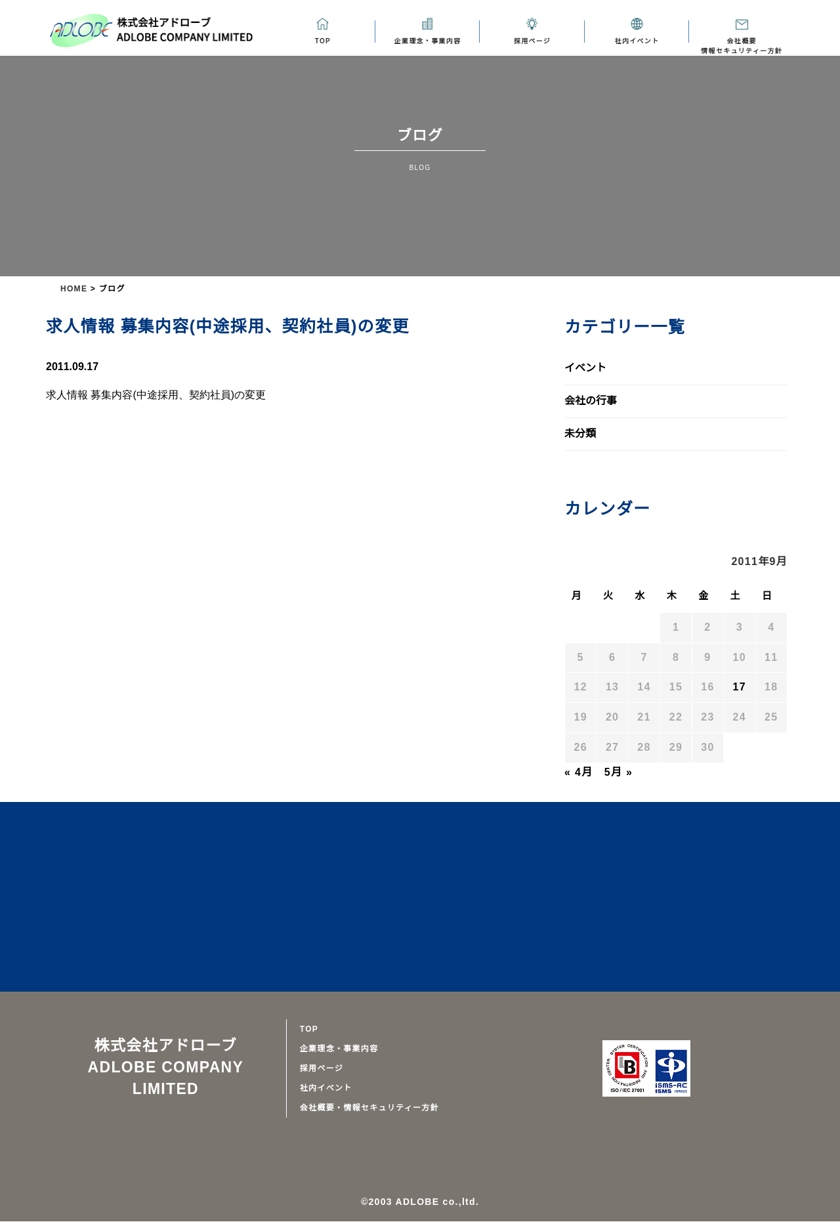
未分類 (580, 434)
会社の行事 (590, 401)
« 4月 (578, 772)
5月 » (617, 772)
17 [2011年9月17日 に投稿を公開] (740, 687)
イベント (585, 368)
